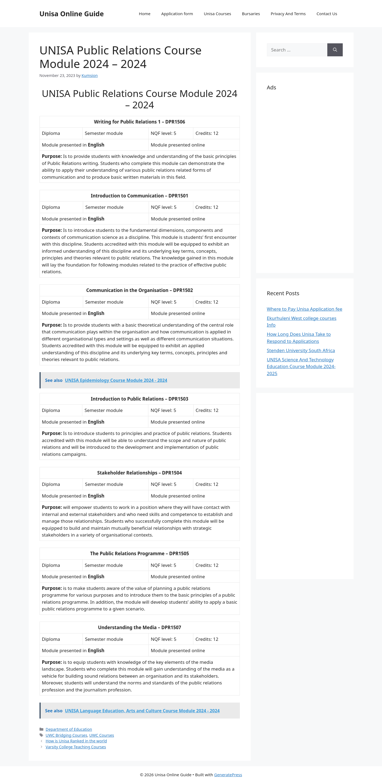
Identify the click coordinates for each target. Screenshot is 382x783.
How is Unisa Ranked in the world (76, 740)
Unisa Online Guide (72, 13)
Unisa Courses (217, 13)
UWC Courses (101, 735)
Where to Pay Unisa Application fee (304, 309)
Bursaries (251, 13)
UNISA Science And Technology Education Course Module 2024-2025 (301, 366)
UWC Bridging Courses (66, 735)
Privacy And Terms (288, 13)
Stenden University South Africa (301, 350)
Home (145, 13)
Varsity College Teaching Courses (76, 746)
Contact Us (326, 13)
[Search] (335, 49)
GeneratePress (228, 774)
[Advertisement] (305, 181)
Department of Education (69, 729)
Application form (177, 13)
